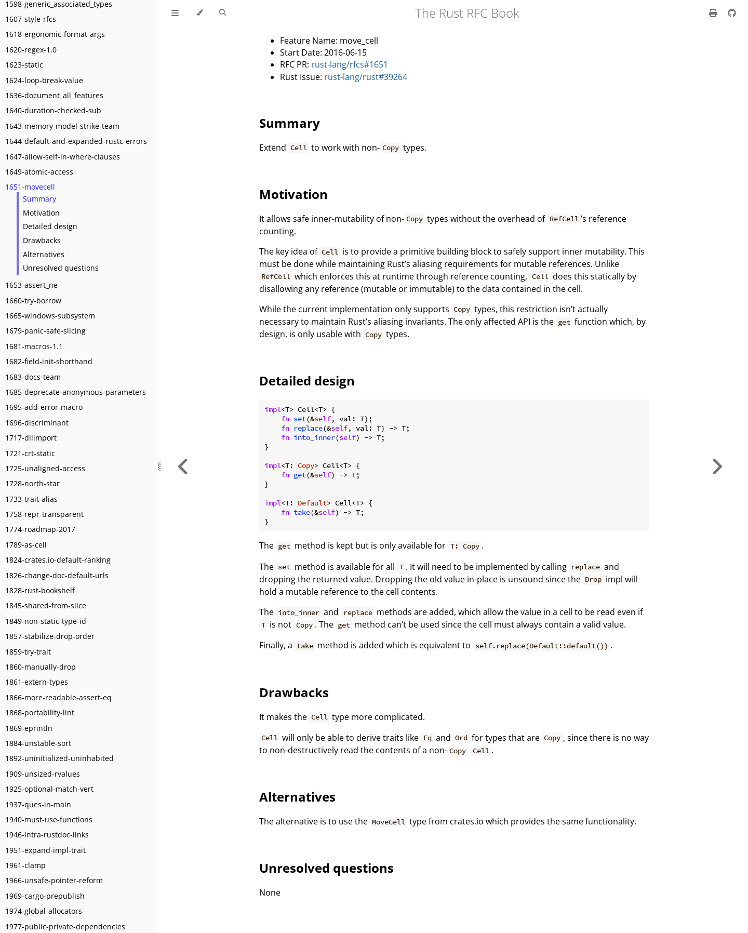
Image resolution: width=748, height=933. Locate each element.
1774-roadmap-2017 (40, 529)
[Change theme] (199, 13)
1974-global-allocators (43, 911)
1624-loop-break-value (44, 80)
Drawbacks (42, 240)
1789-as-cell (26, 545)
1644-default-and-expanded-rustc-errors (76, 141)
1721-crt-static (30, 453)
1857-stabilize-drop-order (50, 636)
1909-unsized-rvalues (42, 774)
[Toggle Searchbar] (222, 13)
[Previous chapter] (183, 466)
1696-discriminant (37, 423)
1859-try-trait (28, 652)
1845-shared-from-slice (45, 605)
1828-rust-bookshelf (40, 590)
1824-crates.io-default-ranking (58, 560)
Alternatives (43, 254)
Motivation (41, 213)
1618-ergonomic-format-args (55, 34)
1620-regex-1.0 (31, 50)
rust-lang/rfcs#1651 (349, 64)
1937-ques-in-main (38, 804)
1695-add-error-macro (44, 407)
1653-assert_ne (31, 285)
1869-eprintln (28, 728)
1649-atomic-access (39, 172)
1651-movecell (30, 187)
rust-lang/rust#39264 (365, 77)
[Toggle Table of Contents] (175, 13)
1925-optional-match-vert (49, 789)
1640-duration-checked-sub (53, 110)
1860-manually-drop (40, 667)
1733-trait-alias (31, 499)
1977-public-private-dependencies (65, 926)
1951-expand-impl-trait (45, 850)
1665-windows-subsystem (50, 316)
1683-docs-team (33, 377)
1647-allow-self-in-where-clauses (62, 157)
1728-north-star (32, 483)
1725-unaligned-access (45, 468)
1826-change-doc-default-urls (57, 575)
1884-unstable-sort (38, 743)
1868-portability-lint (39, 712)
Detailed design (50, 226)
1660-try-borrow (33, 300)
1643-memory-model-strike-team (62, 126)
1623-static (24, 65)
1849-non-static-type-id (45, 621)
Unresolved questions (61, 268)
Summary (39, 199)
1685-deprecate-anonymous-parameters (75, 392)
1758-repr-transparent (44, 514)
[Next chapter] (716, 466)
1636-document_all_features (54, 95)
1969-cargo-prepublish (45, 896)
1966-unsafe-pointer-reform (54, 880)
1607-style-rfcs (30, 19)
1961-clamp (25, 865)
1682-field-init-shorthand (48, 361)
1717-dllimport (31, 438)
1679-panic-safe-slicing (45, 331)
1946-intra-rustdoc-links (47, 834)
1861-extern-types (36, 682)
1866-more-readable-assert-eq (58, 697)
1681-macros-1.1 (34, 346)
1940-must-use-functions (48, 819)
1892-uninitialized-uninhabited (59, 758)
